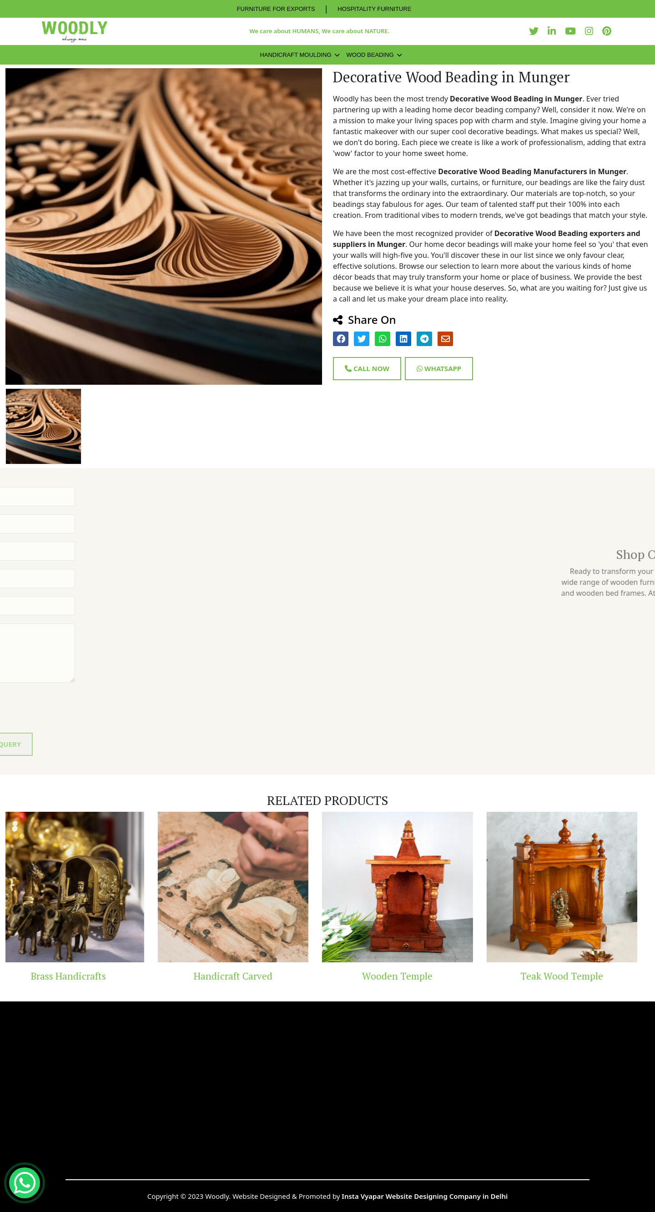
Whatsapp (439, 368)
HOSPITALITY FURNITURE (374, 8)
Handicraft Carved (245, 976)
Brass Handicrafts (80, 976)
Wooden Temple (409, 976)
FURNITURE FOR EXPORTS (276, 8)
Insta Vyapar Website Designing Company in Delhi (425, 1196)
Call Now (367, 368)
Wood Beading (370, 54)
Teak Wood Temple (574, 976)
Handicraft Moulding (295, 54)
